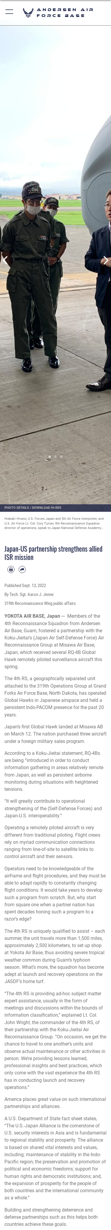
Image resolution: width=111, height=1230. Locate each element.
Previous (5, 260)
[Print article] (11, 569)
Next (105, 260)
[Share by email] (22, 569)
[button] (9, 12)
